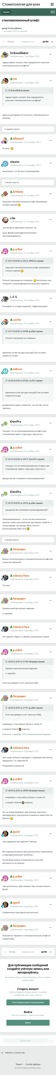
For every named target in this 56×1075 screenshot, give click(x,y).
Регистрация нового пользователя (28, 1002)
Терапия (23, 31)
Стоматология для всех (21, 4)
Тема (19, 1064)
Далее (46, 41)
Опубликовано (25, 56)
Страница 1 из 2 (28, 41)
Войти (28, 1022)
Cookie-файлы (32, 1064)
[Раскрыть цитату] (6, 90)
